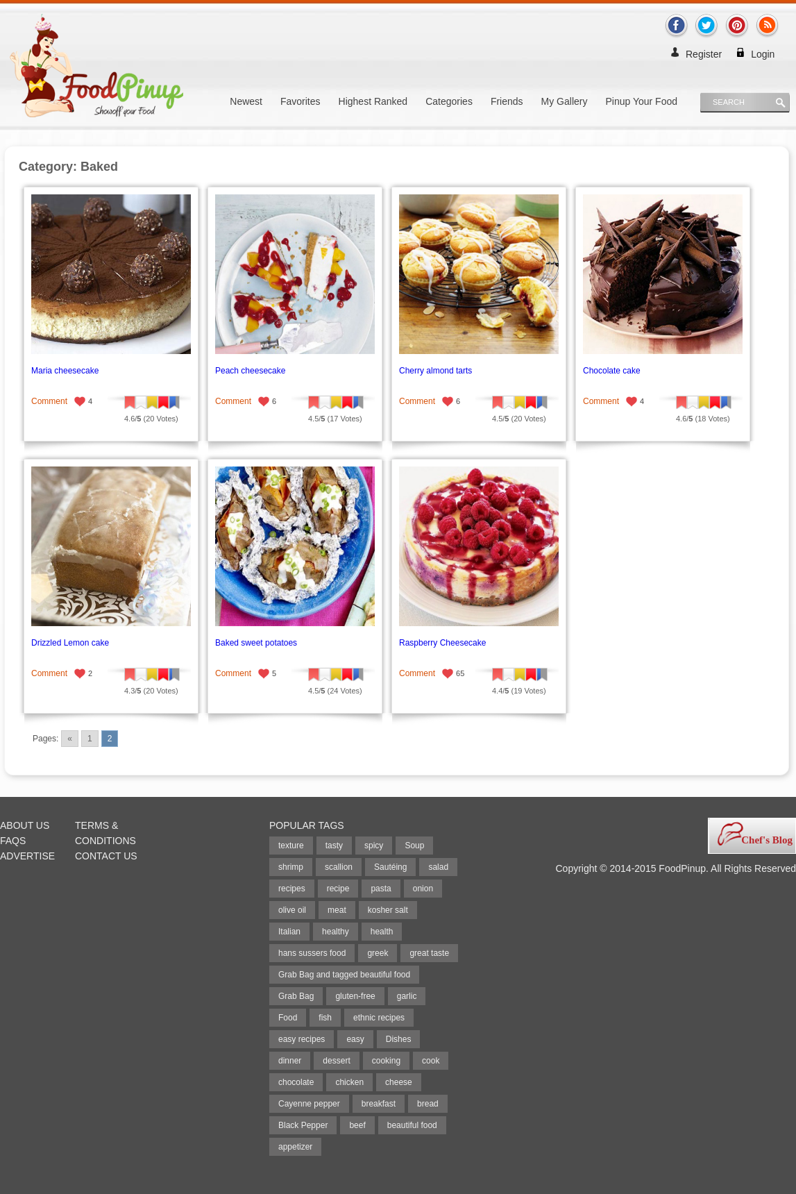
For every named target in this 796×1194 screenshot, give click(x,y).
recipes (291, 888)
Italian (289, 931)
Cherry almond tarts (435, 371)
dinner (289, 1061)
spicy (373, 845)
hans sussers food (312, 953)
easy (355, 1039)
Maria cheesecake (65, 371)
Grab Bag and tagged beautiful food (344, 974)
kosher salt (388, 910)
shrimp (290, 867)
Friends (507, 101)
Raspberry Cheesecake (442, 643)
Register (704, 54)
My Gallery (564, 101)
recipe (338, 888)
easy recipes (301, 1039)
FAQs (13, 840)
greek (377, 953)
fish (325, 1018)
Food (287, 1018)
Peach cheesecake (250, 371)
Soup (414, 845)
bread (428, 1104)
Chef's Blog (767, 840)
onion (423, 888)
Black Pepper (303, 1125)
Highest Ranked (373, 101)
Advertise (27, 855)
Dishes (399, 1039)
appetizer (295, 1147)
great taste (429, 953)
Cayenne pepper (309, 1104)
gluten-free (355, 996)
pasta (381, 888)
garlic (407, 996)
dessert (336, 1061)
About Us (24, 825)
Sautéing (390, 867)
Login (762, 54)
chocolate (296, 1082)
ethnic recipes (379, 1018)
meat (337, 910)
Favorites (300, 101)
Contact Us (106, 855)
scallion (339, 867)
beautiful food (412, 1125)
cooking (386, 1061)
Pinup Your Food (641, 101)
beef (357, 1125)
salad (438, 867)
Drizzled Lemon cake (70, 643)
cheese (398, 1082)
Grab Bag (296, 996)
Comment (49, 401)
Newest (246, 101)
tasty (334, 845)
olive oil (292, 910)
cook (430, 1061)
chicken (349, 1082)
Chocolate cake (612, 371)
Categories (449, 101)
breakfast (379, 1104)
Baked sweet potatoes (256, 643)
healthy (335, 931)
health (382, 931)
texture (291, 845)
